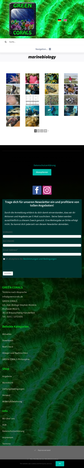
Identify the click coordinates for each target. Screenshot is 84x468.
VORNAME (8, 232)
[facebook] (37, 190)
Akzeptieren (42, 172)
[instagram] (47, 190)
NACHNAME (8, 241)
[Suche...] (42, 41)
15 (45, 131)
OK (60, 464)
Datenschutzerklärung (45, 165)
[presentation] (20, 266)
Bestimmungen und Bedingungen (39, 259)
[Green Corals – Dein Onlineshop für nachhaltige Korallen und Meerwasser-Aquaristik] (22, 3)
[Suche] (5, 41)
